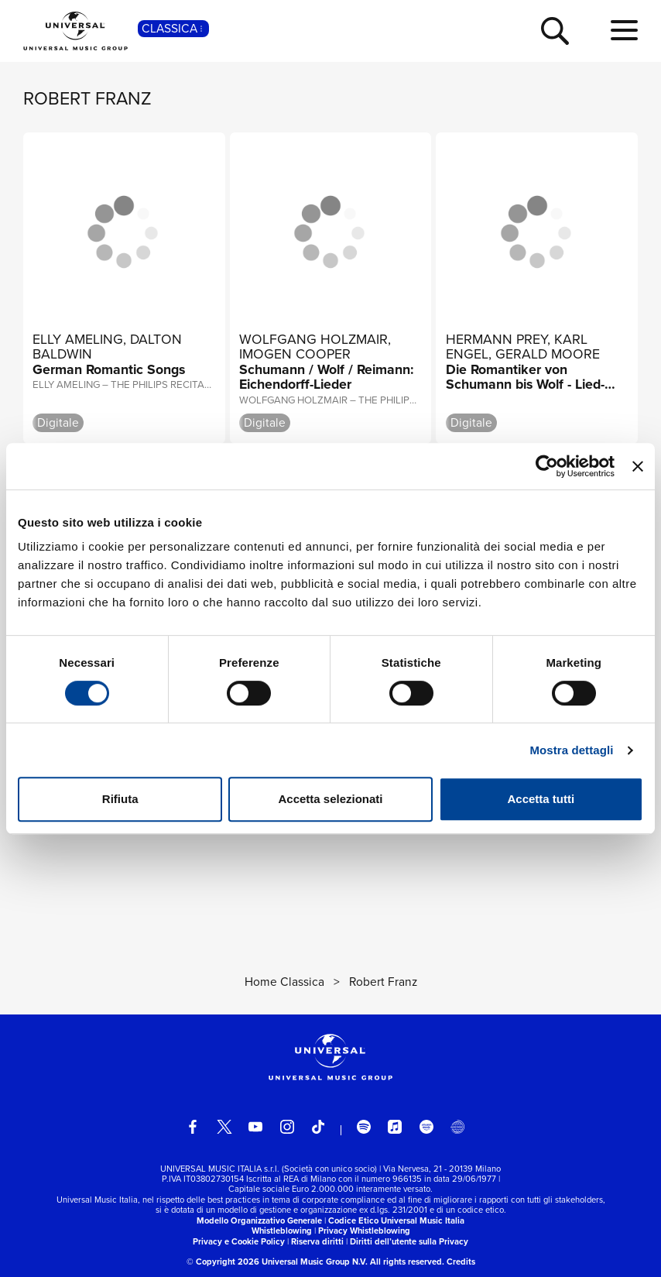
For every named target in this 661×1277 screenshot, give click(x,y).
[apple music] (394, 1126)
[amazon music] (426, 1126)
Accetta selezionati (330, 798)
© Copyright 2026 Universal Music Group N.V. (277, 1261)
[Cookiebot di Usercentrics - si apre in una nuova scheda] (547, 466)
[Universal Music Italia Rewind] (457, 1126)
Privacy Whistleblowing (364, 1230)
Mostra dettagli (571, 750)
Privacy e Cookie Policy (239, 1241)
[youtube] (255, 1126)
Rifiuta (120, 798)
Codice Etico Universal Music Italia (396, 1220)
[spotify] (363, 1126)
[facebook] (192, 1126)
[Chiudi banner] (637, 466)
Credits (461, 1261)
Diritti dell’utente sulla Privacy (409, 1241)
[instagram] (287, 1126)
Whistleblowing (282, 1230)
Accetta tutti (540, 798)
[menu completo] (624, 31)
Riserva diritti (317, 1241)
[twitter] (224, 1126)
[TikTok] (318, 1126)
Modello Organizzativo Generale (259, 1220)
